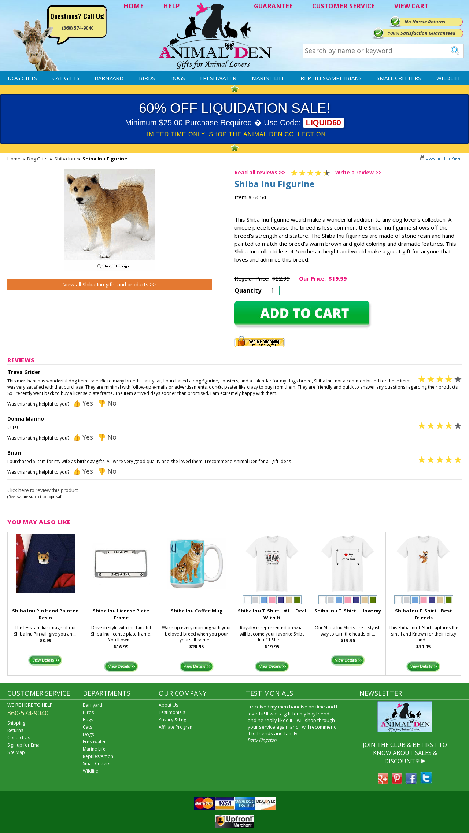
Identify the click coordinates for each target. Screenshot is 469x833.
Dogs (88, 734)
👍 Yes (83, 403)
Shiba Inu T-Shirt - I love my (347, 610)
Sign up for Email (24, 745)
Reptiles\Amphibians (331, 78)
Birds (147, 78)
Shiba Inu (64, 158)
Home (14, 158)
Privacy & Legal (174, 720)
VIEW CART (411, 6)
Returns (15, 730)
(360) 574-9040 (77, 28)
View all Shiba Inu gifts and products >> (109, 284)
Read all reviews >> (259, 172)
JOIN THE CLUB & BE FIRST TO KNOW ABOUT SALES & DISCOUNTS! (405, 753)
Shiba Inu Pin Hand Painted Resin (45, 614)
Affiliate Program (176, 727)
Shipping (16, 723)
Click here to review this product (42, 490)
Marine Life (268, 78)
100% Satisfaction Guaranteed (421, 33)
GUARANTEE (273, 6)
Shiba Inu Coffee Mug (197, 610)
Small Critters (399, 78)
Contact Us (18, 737)
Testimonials (172, 712)
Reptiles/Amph (98, 756)
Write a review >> (358, 172)
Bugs (177, 78)
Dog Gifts (22, 78)
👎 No (107, 403)
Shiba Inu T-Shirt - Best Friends (423, 614)
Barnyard (109, 78)
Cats (87, 727)
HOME (133, 6)
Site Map (16, 752)
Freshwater (218, 78)
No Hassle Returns (425, 21)
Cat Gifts (66, 78)
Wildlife (448, 78)
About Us (168, 705)
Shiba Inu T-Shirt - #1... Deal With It (272, 614)
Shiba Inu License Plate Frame (121, 614)
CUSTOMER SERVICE (343, 6)
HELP (171, 6)
